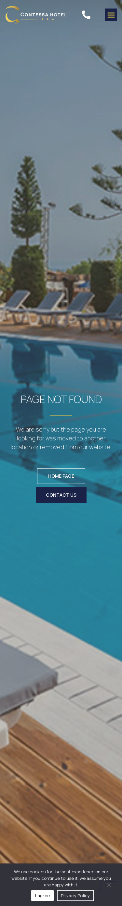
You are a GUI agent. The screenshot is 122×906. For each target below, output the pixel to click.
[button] (111, 15)
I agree (42, 895)
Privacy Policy (75, 895)
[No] (108, 886)
